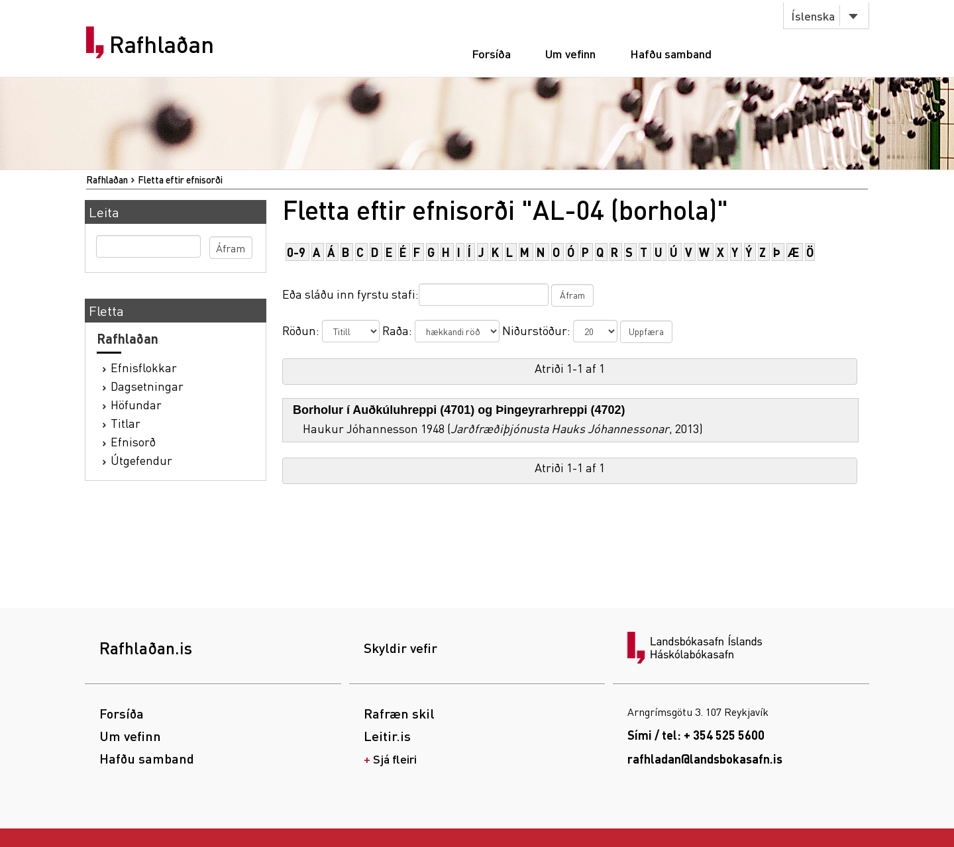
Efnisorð (133, 441)
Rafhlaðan (161, 44)
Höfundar (136, 404)
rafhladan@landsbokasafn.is (704, 758)
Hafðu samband (671, 53)
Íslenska (813, 15)
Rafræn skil (399, 713)
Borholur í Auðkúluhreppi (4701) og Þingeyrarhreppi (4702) (459, 410)
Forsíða (491, 53)
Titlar (125, 422)
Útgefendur (141, 460)
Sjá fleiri (395, 758)
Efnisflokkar (144, 367)
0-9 (296, 252)
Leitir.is (387, 735)
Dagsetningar (147, 385)
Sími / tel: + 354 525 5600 (696, 734)
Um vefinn (570, 53)
